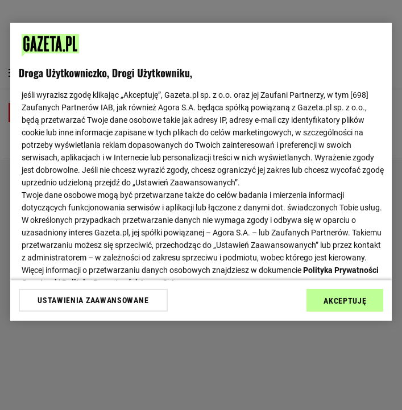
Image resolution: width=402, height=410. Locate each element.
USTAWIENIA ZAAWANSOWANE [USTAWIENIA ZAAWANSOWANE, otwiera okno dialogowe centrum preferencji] (93, 300)
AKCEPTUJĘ (345, 300)
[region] (201, 172)
